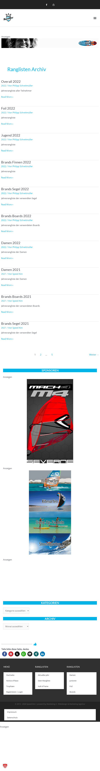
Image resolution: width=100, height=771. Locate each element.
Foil (71, 686)
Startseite (10, 675)
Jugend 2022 (10, 135)
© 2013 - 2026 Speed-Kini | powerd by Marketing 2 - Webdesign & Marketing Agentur (50, 704)
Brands (72, 692)
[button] (95, 18)
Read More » (7, 96)
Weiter (94, 354)
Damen (73, 675)
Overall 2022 (11, 81)
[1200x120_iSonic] (50, 42)
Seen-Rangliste (44, 680)
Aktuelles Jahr (43, 675)
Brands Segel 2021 (15, 323)
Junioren (73, 680)
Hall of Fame (43, 686)
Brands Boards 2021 (16, 297)
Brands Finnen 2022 (16, 162)
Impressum (12, 712)
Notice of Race (12, 680)
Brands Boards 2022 (16, 216)
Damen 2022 (10, 243)
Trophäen (10, 686)
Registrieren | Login (14, 692)
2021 (3, 273)
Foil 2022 (8, 108)
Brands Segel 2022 (15, 189)
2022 (3, 85)
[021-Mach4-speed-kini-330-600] (50, 420)
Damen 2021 (10, 270)
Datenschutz (12, 717)
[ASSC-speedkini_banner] (50, 512)
